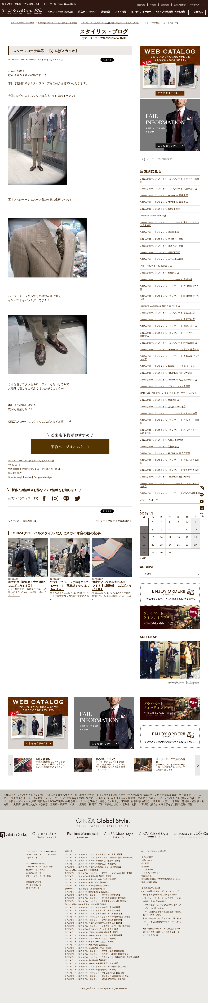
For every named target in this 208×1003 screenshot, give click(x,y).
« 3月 (143, 558)
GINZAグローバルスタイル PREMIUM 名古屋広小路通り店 (169, 349)
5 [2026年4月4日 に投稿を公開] (187, 522)
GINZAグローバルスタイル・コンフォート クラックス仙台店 (169, 180)
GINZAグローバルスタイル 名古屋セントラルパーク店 (167, 366)
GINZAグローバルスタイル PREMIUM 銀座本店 (164, 195)
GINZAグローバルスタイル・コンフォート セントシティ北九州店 (169, 485)
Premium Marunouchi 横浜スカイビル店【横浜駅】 (87, 904)
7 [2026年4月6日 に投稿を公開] (144, 529)
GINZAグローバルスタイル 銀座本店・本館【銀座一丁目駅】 (91, 879)
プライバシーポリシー (151, 873)
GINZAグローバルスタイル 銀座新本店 (159, 232)
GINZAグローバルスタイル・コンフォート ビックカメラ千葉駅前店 (169, 334)
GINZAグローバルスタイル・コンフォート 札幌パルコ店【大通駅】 (94, 854)
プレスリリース (148, 870)
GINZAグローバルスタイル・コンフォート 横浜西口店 (167, 312)
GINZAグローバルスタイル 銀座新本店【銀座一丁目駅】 (89, 876)
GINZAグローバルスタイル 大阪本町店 (159, 400)
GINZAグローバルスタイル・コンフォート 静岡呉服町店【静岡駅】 (94, 920)
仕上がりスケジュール (35, 870)
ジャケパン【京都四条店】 (22, 520)
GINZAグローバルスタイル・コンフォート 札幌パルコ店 (168, 188)
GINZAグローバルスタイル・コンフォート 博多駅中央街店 (169, 470)
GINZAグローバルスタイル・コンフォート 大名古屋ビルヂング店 (169, 358)
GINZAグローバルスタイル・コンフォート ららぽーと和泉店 (169, 422)
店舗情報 (105, 11)
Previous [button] (10, 765)
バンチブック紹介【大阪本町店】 (114, 520)
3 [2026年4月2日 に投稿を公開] (169, 522)
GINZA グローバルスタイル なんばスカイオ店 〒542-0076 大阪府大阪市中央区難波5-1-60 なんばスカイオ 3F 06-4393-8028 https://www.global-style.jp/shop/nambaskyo (34, 468)
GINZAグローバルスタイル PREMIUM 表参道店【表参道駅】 (91, 864)
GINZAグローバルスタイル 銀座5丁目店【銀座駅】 (87, 882)
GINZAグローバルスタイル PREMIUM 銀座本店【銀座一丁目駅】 (93, 861)
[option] (83, 765)
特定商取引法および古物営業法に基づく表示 (160, 879)
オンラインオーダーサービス (38, 876)
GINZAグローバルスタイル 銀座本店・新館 (161, 245)
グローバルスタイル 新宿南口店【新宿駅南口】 (85, 889)
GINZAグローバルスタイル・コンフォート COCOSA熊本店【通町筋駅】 (96, 979)
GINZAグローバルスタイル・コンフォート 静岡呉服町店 (168, 342)
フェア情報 (120, 11)
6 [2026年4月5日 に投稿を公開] (195, 522)
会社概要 (145, 863)
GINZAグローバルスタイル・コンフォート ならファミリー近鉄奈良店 (169, 431)
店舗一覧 (69, 851)
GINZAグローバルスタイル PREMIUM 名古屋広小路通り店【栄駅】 (94, 923)
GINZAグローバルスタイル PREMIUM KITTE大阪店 (166, 373)
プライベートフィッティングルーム (41, 854)
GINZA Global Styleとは (60, 11)
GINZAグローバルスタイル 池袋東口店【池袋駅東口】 (88, 892)
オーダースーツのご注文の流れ (39, 866)
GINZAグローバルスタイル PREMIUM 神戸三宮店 (165, 453)
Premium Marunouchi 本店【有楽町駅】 (82, 870)
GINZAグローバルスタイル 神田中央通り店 (161, 259)
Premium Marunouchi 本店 (153, 215)
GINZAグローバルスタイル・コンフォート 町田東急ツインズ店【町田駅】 (97, 901)
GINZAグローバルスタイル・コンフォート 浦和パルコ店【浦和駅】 (94, 914)
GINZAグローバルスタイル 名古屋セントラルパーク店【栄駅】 (92, 929)
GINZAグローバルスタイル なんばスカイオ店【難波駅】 (89, 948)
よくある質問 (147, 857)
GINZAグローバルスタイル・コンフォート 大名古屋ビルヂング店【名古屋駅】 (98, 926)
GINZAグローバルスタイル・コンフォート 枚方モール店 (168, 413)
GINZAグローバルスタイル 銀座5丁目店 (160, 252)
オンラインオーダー (141, 11)
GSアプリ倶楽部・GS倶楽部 (170, 11)
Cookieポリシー (148, 876)
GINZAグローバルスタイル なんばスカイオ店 (163, 406)
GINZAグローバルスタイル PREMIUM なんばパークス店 (168, 379)
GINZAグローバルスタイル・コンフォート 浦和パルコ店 (168, 326)
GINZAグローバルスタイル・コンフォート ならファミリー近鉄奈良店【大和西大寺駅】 (102, 957)
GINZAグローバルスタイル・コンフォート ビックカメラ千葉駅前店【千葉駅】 (98, 917)
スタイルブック (32, 888)
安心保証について (33, 873)
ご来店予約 (197, 12)
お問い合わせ (180, 5)
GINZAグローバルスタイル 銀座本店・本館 (161, 239)
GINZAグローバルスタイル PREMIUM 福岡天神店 (165, 476)
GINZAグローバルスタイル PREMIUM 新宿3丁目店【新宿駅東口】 (93, 867)
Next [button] (197, 765)
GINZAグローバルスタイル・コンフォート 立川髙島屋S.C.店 (169, 288)
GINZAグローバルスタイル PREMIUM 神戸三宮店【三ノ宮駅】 (92, 963)
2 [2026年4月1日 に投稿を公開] (161, 522)
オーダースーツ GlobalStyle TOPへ (41, 851)
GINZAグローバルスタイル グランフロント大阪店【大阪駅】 (91, 938)
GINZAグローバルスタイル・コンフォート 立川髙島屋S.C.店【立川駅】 (96, 898)
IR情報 (153, 5)
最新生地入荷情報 (33, 882)
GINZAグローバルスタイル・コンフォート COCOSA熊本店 (170, 493)
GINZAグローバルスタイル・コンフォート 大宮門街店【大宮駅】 (93, 910)
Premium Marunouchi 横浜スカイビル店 (160, 306)
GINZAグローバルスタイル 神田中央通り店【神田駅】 (88, 886)
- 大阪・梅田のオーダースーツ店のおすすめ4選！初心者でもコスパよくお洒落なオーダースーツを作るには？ (161, 932)
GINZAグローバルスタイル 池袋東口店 (159, 272)
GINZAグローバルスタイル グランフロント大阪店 (165, 386)
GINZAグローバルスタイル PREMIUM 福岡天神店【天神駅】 (91, 970)
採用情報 (165, 5)
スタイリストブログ (34, 857)
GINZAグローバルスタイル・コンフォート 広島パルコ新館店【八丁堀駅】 (97, 966)
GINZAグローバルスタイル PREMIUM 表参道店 (164, 202)
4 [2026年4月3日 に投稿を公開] (178, 522)
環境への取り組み (149, 882)
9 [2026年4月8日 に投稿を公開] (161, 529)
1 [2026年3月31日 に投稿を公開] (152, 522)
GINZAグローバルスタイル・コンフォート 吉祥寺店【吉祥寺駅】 (93, 895)
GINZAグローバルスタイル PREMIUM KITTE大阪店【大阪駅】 (92, 932)
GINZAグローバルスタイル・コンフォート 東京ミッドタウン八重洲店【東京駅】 (99, 873)
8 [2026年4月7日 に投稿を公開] (152, 529)
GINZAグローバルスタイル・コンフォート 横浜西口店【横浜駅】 (93, 907)
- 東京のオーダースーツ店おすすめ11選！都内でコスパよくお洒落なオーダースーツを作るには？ (161, 921)
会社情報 (141, 5)
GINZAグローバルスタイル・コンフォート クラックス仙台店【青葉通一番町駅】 (99, 857)
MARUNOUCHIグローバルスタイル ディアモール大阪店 (168, 393)
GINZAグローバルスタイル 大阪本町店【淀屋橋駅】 (87, 945)
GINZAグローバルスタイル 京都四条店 (159, 446)
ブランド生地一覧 (33, 885)
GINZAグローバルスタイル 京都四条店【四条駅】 (86, 960)
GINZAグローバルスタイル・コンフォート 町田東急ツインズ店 (169, 297)
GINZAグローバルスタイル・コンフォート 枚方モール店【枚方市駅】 (95, 951)
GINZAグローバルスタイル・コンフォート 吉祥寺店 (166, 279)
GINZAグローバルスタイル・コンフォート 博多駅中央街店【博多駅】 (95, 973)
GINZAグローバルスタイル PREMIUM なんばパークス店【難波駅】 (94, 935)
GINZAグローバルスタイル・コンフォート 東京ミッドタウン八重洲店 (169, 224)
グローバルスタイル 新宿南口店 (156, 266)
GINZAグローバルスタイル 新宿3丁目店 (160, 209)
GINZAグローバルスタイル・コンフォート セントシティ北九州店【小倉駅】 (98, 976)
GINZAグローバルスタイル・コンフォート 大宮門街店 (167, 319)
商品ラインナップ (87, 11)
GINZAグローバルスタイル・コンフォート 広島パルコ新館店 (169, 461)
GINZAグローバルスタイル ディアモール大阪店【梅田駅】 (90, 942)
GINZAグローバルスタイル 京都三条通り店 (161, 440)
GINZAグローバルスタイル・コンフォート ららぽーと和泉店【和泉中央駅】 (98, 954)
